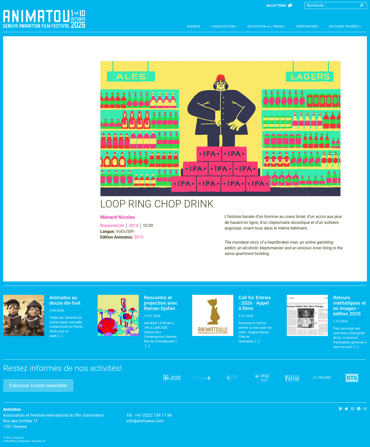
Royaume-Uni (112, 225)
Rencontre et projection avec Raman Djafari (161, 303)
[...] (60, 336)
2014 (133, 225)
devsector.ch (38, 441)
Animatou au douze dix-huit (64, 300)
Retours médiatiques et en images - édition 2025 (349, 306)
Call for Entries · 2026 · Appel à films (254, 303)
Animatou (44, 19)
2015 (138, 237)
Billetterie (276, 5)
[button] (224, 27)
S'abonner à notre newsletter (38, 385)
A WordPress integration (16, 441)
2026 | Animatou (15, 437)
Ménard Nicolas (117, 217)
